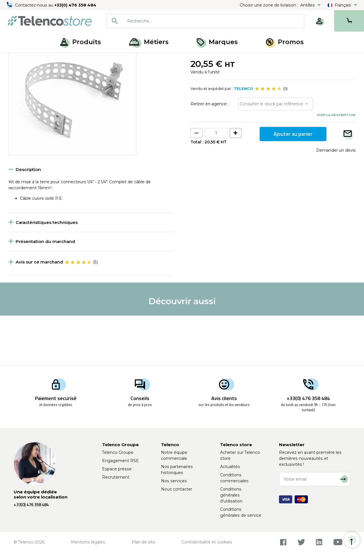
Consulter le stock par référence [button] (271, 153)
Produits (80, 42)
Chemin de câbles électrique (118, 59)
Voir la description (336, 165)
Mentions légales (88, 542)
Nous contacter (176, 489)
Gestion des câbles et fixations (57, 59)
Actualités (230, 466)
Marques (217, 42)
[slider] (268, 139)
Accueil (15, 59)
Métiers (149, 42)
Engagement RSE (120, 460)
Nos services (174, 480)
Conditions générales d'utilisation (231, 495)
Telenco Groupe (117, 452)
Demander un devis (335, 200)
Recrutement (115, 477)
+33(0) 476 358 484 (75, 5)
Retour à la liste (26, 71)
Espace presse (117, 468)
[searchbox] (213, 21)
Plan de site (143, 542)
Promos (285, 42)
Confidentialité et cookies (206, 542)
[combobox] (205, 21)
